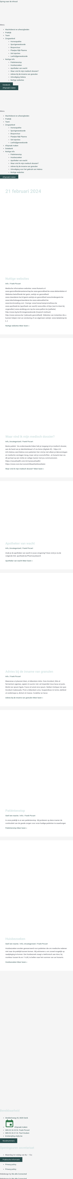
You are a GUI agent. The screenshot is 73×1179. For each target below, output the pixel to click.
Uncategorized (15, 441)
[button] (36, 24)
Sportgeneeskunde (18, 44)
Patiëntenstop (16, 62)
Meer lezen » (17, 326)
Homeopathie (16, 41)
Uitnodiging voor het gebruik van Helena (26, 169)
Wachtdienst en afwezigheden (17, 29)
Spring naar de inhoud (8, 1)
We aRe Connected (19, 1174)
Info (7, 284)
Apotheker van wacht (19, 68)
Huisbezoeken (16, 65)
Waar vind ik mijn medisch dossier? (25, 71)
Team (7, 35)
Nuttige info (10, 59)
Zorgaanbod (10, 38)
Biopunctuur (15, 47)
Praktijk (8, 32)
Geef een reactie (11, 816)
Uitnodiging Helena (18, 77)
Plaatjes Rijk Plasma (19, 50)
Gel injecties (15, 53)
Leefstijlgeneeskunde (19, 56)
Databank (9, 148)
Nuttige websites (17, 80)
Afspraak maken (11, 145)
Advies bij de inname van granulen (24, 74)
